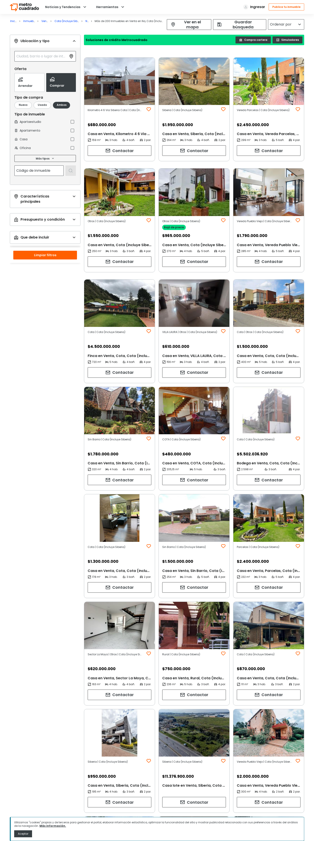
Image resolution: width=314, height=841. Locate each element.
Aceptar (23, 834)
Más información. (52, 826)
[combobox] (41, 56)
